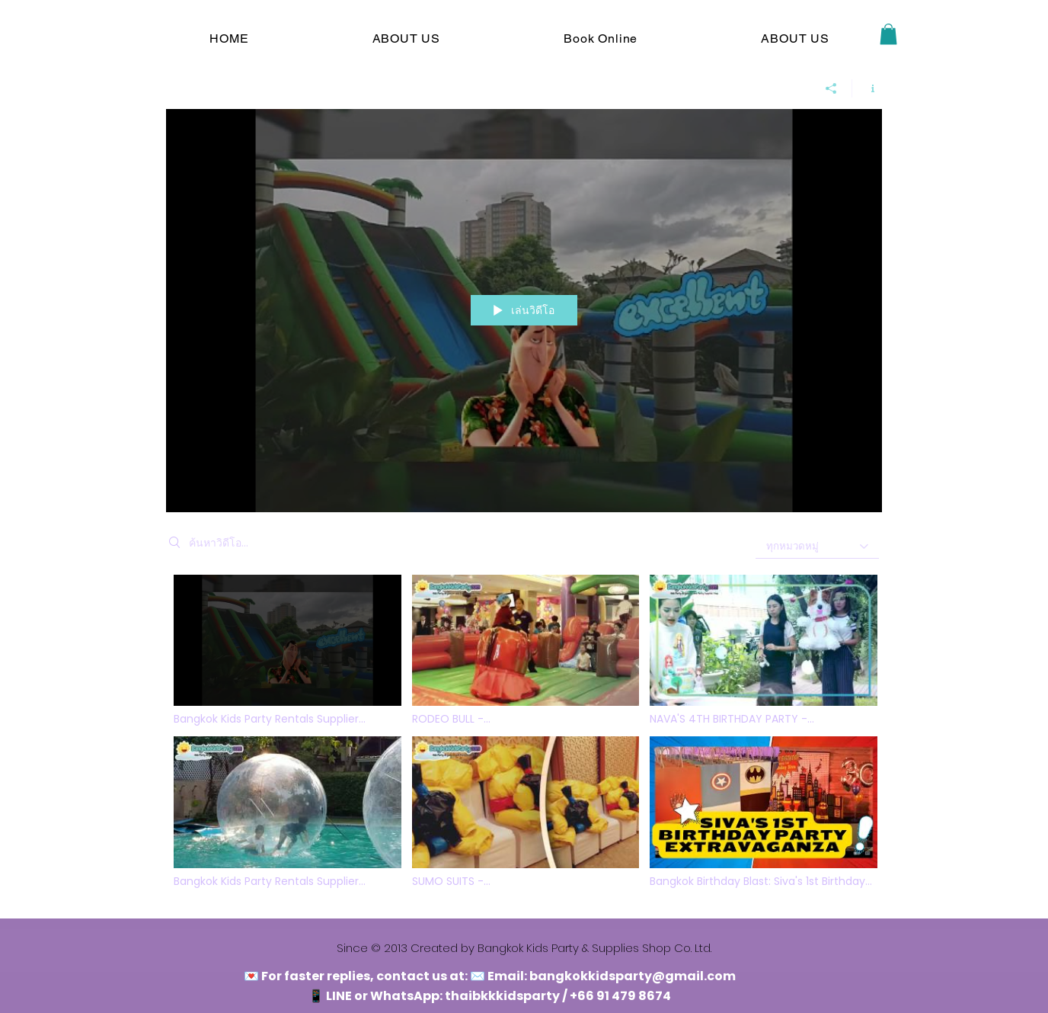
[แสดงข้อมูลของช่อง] (867, 88)
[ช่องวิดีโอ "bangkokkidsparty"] (524, 735)
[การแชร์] (831, 88)
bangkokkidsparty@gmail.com (632, 976)
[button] (888, 34)
